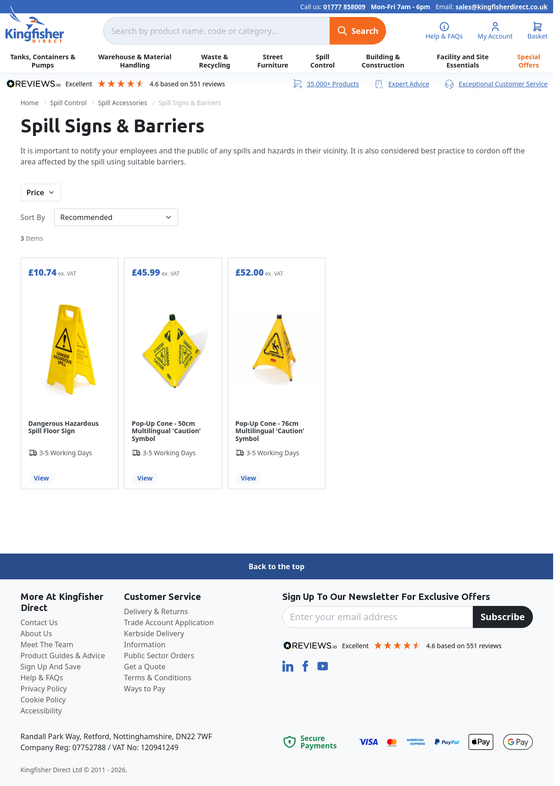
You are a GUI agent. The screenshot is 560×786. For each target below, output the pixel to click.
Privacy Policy (44, 689)
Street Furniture (272, 60)
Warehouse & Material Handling (134, 60)
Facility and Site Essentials (463, 60)
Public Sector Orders (159, 655)
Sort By (33, 217)
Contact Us (39, 622)
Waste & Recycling (214, 60)
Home (30, 102)
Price (36, 192)
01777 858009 (344, 6)
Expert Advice (401, 83)
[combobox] (216, 31)
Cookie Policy (43, 700)
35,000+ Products (325, 83)
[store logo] (35, 24)
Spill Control (322, 60)
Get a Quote (145, 667)
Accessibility (41, 711)
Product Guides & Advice (63, 655)
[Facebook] (306, 665)
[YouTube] (322, 665)
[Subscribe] (503, 617)
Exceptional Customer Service (496, 83)
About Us (36, 633)
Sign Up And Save (51, 667)
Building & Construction (383, 60)
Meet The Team (47, 644)
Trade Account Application (169, 622)
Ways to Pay (144, 689)
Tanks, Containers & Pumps (42, 60)
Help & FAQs (42, 678)
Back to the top (277, 566)
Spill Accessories (122, 102)
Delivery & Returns (156, 611)
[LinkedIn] (288, 665)
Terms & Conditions (157, 678)
